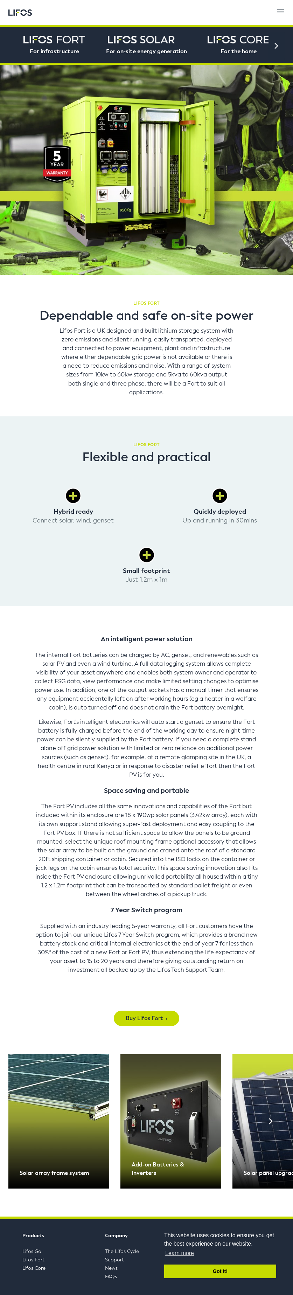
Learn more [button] (179, 1253)
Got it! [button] (220, 1271)
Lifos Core (34, 1268)
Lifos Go (31, 1251)
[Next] (276, 46)
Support (114, 1259)
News (111, 1268)
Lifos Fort (33, 1259)
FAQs (111, 1276)
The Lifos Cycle (122, 1251)
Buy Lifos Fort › (146, 1018)
